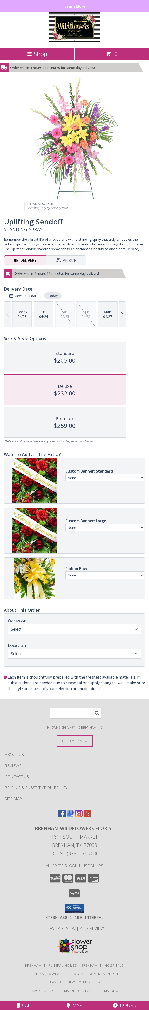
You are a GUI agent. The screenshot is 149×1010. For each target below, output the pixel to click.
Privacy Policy (40, 990)
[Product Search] (75, 713)
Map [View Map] (74, 1005)
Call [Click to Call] (25, 1005)
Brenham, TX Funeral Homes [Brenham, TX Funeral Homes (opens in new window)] (51, 965)
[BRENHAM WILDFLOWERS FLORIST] (74, 41)
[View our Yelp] (87, 816)
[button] (74, 908)
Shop (37, 54)
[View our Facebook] (62, 816)
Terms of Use (110, 990)
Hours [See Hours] (124, 1005)
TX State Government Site (96, 974)
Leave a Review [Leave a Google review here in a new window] (61, 928)
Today (53, 295)
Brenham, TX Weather (48, 974)
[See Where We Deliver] (75, 740)
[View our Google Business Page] (70, 816)
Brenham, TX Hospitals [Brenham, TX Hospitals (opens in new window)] (102, 965)
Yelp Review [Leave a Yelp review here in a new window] (92, 928)
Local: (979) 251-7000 (75, 853)
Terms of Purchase (76, 990)
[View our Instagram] (79, 816)
